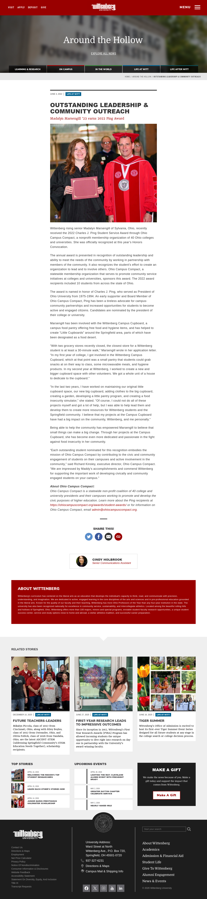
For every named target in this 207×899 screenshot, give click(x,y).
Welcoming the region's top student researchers (43, 776)
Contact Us (16, 847)
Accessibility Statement (23, 876)
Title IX (14, 883)
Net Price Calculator (21, 858)
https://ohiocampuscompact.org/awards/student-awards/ (88, 505)
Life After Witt (179, 69)
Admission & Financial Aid (162, 856)
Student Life (151, 862)
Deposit (33, 7)
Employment (17, 854)
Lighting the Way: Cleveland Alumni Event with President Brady (107, 777)
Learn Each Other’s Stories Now (46, 789)
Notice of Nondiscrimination (25, 865)
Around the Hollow (141, 77)
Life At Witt (141, 69)
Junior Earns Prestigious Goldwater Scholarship (42, 802)
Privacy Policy (18, 861)
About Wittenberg (156, 843)
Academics (150, 849)
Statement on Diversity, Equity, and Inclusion (34, 879)
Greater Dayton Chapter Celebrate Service (105, 792)
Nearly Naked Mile (101, 805)
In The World (103, 69)
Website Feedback (20, 872)
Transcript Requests (21, 886)
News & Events (154, 881)
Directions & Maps (20, 851)
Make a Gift (166, 795)
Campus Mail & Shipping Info (104, 871)
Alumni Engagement (158, 875)
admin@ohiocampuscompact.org (114, 509)
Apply (21, 7)
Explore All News (103, 53)
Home (127, 77)
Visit (11, 7)
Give (43, 7)
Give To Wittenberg (157, 868)
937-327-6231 (95, 860)
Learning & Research (27, 69)
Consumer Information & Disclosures (29, 868)
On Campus (65, 69)
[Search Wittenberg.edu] (164, 829)
